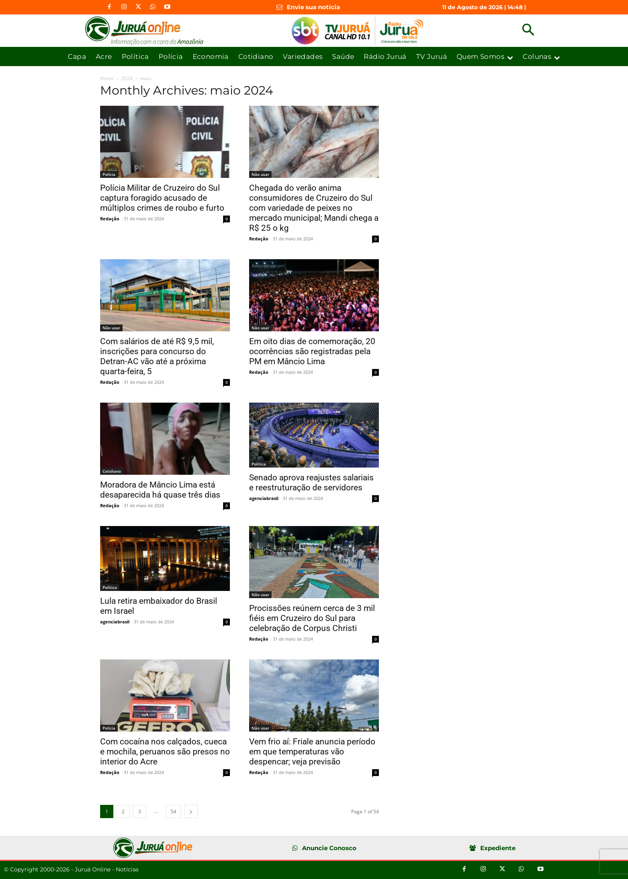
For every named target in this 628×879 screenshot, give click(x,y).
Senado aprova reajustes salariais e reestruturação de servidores (311, 482)
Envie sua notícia (313, 7)
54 (173, 811)
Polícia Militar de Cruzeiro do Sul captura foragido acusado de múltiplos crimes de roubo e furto (162, 198)
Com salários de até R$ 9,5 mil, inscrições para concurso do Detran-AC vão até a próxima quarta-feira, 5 (157, 356)
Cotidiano (112, 471)
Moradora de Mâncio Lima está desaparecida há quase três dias (160, 490)
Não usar (260, 174)
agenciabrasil (263, 498)
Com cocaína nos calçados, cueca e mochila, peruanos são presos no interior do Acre (165, 751)
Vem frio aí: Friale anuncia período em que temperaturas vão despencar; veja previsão (312, 751)
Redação (109, 219)
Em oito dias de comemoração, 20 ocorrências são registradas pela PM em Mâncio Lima (312, 351)
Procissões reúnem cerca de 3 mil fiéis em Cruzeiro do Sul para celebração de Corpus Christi (312, 618)
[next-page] (191, 811)
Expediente (497, 848)
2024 (127, 78)
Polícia (109, 174)
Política (259, 464)
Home (107, 78)
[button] (528, 30)
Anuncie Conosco (329, 848)
